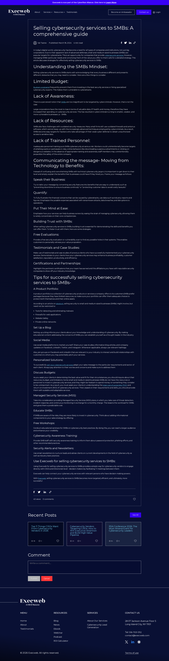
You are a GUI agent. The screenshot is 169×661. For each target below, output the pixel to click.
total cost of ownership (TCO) (115, 385)
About (37, 12)
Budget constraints (41, 87)
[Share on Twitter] (125, 43)
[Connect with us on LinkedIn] (132, 642)
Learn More (111, 3)
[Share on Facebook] (121, 43)
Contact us (144, 12)
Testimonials (72, 12)
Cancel (47, 579)
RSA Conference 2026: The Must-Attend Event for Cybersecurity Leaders (123, 528)
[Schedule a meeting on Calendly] (139, 642)
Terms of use (132, 653)
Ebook (57, 629)
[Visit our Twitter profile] (126, 642)
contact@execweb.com (137, 636)
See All (135, 515)
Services (47, 12)
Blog (56, 621)
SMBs (63, 102)
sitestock (60, 304)
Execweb (42, 478)
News (57, 625)
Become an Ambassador (121, 12)
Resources (58, 12)
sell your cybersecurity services (60, 365)
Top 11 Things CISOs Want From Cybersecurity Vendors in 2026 (44, 528)
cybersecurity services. (114, 55)
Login (156, 12)
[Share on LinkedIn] (130, 43)
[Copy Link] (134, 43)
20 (72, 541)
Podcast (58, 637)
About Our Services (97, 621)
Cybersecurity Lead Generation (97, 626)
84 (111, 541)
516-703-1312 (135, 632)
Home (23, 621)
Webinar (58, 633)
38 (33, 541)
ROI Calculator (61, 641)
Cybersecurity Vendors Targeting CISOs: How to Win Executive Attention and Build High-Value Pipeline (83, 531)
